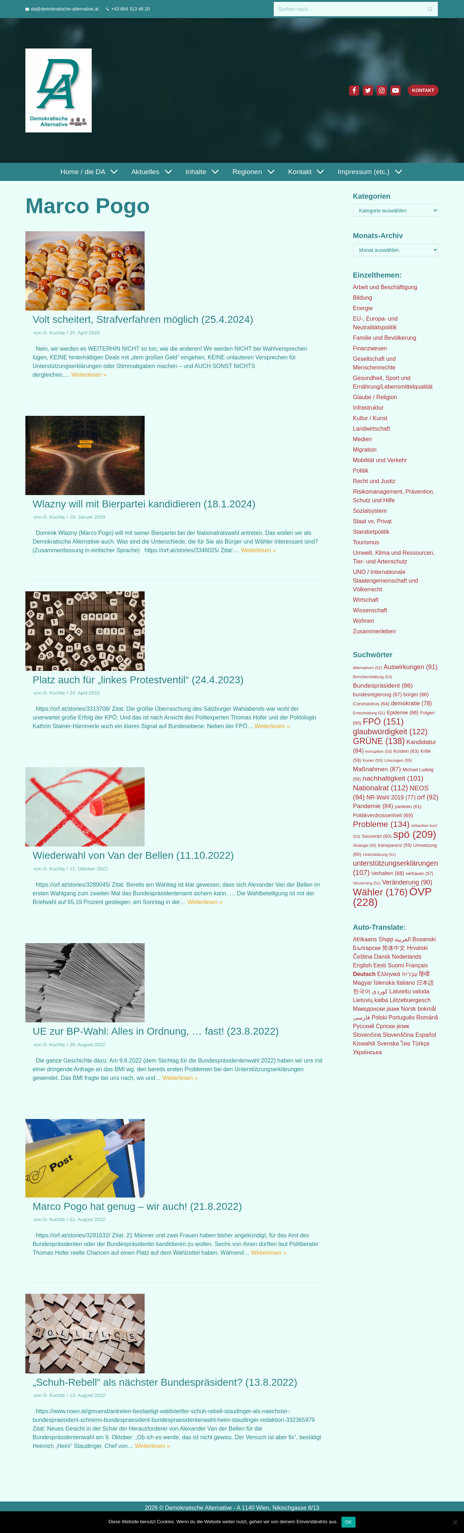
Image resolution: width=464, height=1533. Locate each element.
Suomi (396, 965)
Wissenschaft (370, 610)
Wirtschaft (366, 600)
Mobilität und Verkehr (380, 460)
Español (426, 1035)
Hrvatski (417, 948)
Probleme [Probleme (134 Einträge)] (381, 824)
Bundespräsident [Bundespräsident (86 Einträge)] (383, 685)
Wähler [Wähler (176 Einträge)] (380, 892)
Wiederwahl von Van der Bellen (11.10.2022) (133, 855)
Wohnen (363, 621)
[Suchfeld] (356, 9)
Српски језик (393, 1026)
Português (402, 1017)
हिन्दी (425, 974)
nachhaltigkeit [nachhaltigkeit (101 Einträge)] (392, 778)
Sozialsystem (370, 511)
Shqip (386, 939)
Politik (361, 471)
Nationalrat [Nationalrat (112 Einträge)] (380, 788)
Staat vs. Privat (372, 521)
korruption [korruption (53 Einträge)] (378, 751)
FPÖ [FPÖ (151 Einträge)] (383, 721)
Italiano (406, 983)
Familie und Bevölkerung (385, 338)
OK (348, 1522)
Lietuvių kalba (371, 1000)
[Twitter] (367, 90)
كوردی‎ (380, 991)
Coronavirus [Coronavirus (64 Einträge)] (371, 703)
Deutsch (364, 974)
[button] (113, 171)
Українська (367, 1052)
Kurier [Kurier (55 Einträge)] (372, 760)
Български (367, 948)
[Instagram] (381, 90)
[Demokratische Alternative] (60, 90)
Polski (379, 1017)
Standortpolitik (371, 532)
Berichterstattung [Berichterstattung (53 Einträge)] (372, 677)
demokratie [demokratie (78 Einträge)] (411, 703)
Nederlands (407, 957)
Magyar (362, 983)
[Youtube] (395, 90)
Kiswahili (364, 1043)
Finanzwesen (370, 348)
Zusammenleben (374, 631)
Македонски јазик (376, 1009)
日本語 (426, 983)
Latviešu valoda (409, 991)
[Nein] (455, 1522)
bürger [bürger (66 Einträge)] (416, 694)
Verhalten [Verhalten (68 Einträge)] (387, 873)
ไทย (406, 1043)
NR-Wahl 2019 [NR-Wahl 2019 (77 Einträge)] (391, 797)
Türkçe (421, 1043)
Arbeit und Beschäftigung (385, 287)
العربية (403, 939)
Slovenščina (398, 1035)
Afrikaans (365, 939)
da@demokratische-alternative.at (65, 9)
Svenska (388, 1043)
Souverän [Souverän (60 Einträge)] (377, 836)
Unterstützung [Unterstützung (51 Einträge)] (379, 854)
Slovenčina (367, 1035)
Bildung (362, 298)
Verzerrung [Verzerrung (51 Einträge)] (367, 883)
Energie (363, 308)
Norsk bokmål (419, 1009)
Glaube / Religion (375, 397)
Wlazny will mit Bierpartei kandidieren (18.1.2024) (144, 504)
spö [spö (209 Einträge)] (414, 834)
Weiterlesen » (89, 375)
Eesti (379, 965)
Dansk (382, 957)
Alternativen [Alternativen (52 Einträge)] (367, 668)
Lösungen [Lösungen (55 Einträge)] (398, 760)
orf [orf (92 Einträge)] (427, 797)
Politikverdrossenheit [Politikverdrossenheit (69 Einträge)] (383, 815)
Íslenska (384, 983)
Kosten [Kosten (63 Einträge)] (406, 751)
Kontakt (423, 90)
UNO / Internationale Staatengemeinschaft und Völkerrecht (386, 580)
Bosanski (424, 939)
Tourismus (366, 542)
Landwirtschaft (371, 429)
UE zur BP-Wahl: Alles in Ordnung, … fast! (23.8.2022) (156, 1031)
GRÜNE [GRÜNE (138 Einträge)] (379, 741)
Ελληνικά (389, 974)
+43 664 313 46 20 (131, 9)
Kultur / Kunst (370, 418)
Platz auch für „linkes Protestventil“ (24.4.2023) (138, 679)
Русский (363, 1026)
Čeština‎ (363, 957)
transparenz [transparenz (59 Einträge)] (395, 845)
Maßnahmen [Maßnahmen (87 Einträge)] (377, 769)
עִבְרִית (410, 974)
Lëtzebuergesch (410, 1000)
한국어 (361, 991)
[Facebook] (354, 90)
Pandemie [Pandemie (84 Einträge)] (373, 806)
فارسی (361, 1017)
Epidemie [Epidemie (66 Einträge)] (403, 712)
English (362, 965)
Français (417, 965)
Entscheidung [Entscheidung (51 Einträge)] (369, 713)
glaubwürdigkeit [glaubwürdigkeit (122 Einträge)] (390, 731)
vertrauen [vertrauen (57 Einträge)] (419, 873)
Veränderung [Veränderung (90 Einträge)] (407, 882)
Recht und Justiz (374, 481)
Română (427, 1017)
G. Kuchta (54, 332)
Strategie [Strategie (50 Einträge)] (365, 845)
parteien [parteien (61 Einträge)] (408, 806)
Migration (365, 450)
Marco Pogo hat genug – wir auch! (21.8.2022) (137, 1206)
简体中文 (394, 948)
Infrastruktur (368, 408)
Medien (362, 439)
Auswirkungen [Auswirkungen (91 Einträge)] (411, 667)
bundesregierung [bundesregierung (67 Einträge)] (377, 694)
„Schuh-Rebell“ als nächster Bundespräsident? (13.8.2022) (165, 1382)
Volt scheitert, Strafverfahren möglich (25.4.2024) (143, 319)
